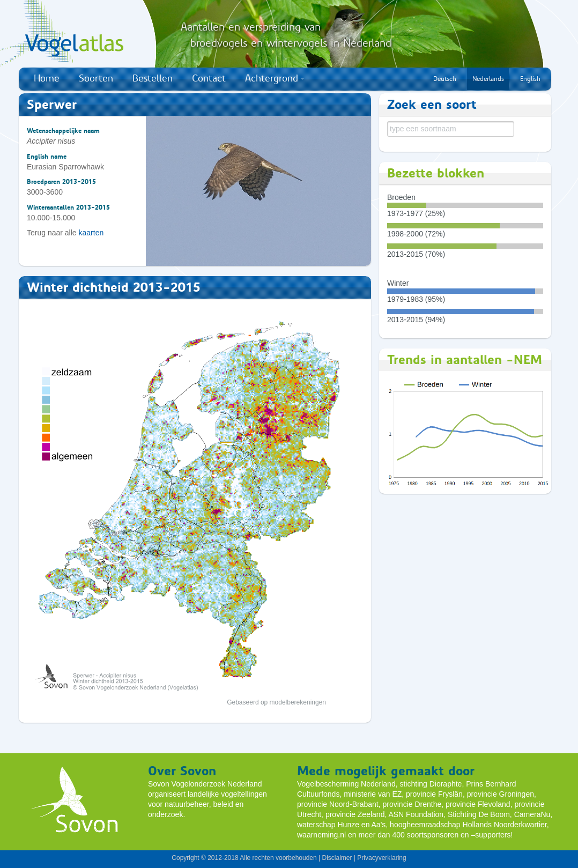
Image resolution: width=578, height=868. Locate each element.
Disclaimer (337, 858)
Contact (209, 78)
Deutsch (444, 79)
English (530, 79)
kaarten (91, 232)
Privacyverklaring (381, 858)
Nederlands (488, 79)
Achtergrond (275, 78)
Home (47, 78)
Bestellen (152, 78)
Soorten (96, 78)
